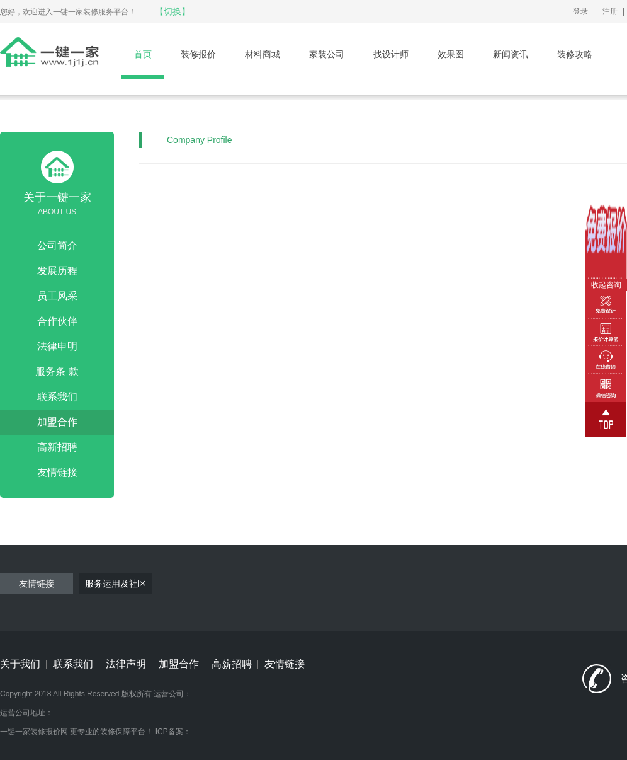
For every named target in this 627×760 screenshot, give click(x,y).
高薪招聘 (232, 664)
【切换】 (172, 11)
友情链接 (57, 472)
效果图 (451, 54)
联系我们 (57, 396)
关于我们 (20, 664)
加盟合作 (57, 422)
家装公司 (326, 54)
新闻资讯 (510, 54)
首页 (143, 54)
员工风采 (57, 296)
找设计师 (391, 54)
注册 (610, 11)
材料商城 (262, 54)
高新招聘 (57, 447)
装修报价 (198, 54)
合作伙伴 (57, 321)
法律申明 (57, 346)
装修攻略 (574, 54)
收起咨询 (606, 284)
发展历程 (57, 270)
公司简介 (57, 245)
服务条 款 (56, 371)
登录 (580, 11)
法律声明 (126, 664)
